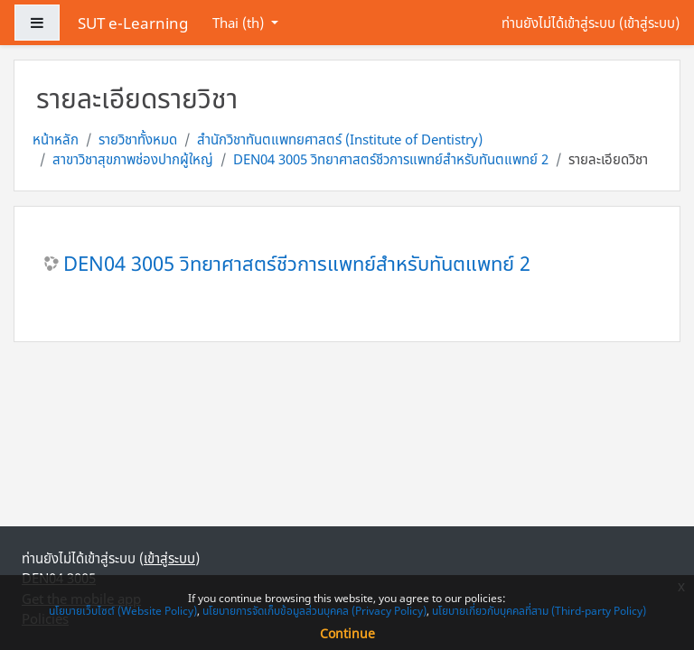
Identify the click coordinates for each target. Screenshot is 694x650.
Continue (347, 633)
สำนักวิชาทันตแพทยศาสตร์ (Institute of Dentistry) (340, 139)
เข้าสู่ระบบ (649, 23)
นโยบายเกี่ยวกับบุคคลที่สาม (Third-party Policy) (539, 610)
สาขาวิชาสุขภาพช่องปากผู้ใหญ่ (132, 159)
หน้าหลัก (56, 139)
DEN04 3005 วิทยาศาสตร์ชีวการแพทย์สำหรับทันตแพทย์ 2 (391, 159)
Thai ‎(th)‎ (239, 23)
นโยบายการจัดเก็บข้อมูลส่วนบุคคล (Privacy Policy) (314, 610)
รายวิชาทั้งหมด (137, 139)
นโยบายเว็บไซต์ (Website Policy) (123, 610)
